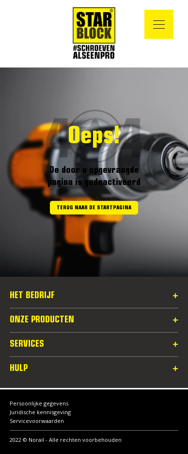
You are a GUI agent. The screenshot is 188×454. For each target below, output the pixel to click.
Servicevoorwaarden (37, 420)
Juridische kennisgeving (40, 412)
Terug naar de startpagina (94, 208)
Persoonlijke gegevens (39, 403)
